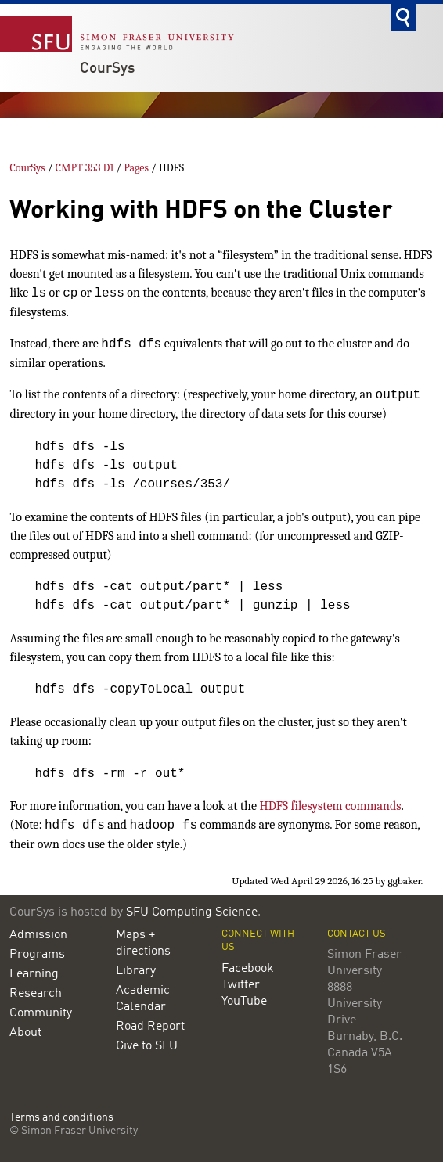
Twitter (241, 985)
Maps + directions (143, 943)
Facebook (248, 968)
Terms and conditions (61, 1118)
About (25, 1033)
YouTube (244, 1001)
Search (403, 17)
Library (136, 971)
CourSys (107, 69)
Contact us (356, 934)
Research (35, 994)
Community (40, 1013)
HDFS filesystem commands (331, 806)
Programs (37, 954)
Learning (34, 974)
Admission (38, 935)
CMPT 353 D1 (85, 167)
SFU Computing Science (192, 912)
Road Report (150, 1026)
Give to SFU (147, 1046)
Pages (136, 167)
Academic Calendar (143, 998)
